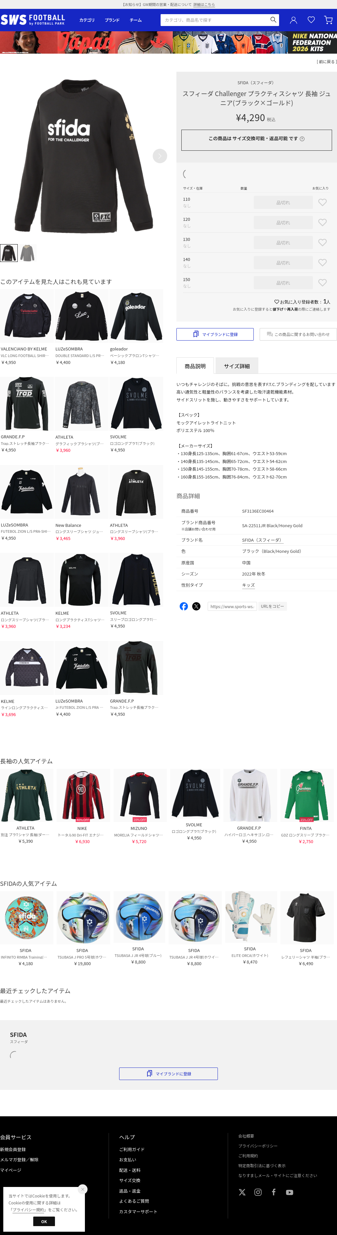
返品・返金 (130, 1191)
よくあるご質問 (134, 1201)
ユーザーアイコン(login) (294, 20)
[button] (160, 156)
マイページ (10, 1170)
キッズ (248, 585)
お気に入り (311, 19)
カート (329, 20)
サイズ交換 (130, 1180)
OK (44, 1221)
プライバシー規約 (28, 1209)
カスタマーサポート (138, 1211)
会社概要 (246, 1136)
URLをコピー (272, 606)
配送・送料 (130, 1170)
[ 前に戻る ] (327, 61)
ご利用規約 (248, 1155)
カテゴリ (87, 20)
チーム (136, 20)
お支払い (127, 1159)
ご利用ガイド (132, 1149)
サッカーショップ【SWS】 (35, 20)
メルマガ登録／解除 (19, 1159)
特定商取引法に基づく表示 (262, 1165)
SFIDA (257, 82)
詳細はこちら (204, 4)
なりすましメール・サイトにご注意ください (277, 1175)
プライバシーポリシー (258, 1145)
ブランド (112, 20)
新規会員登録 (13, 1149)
